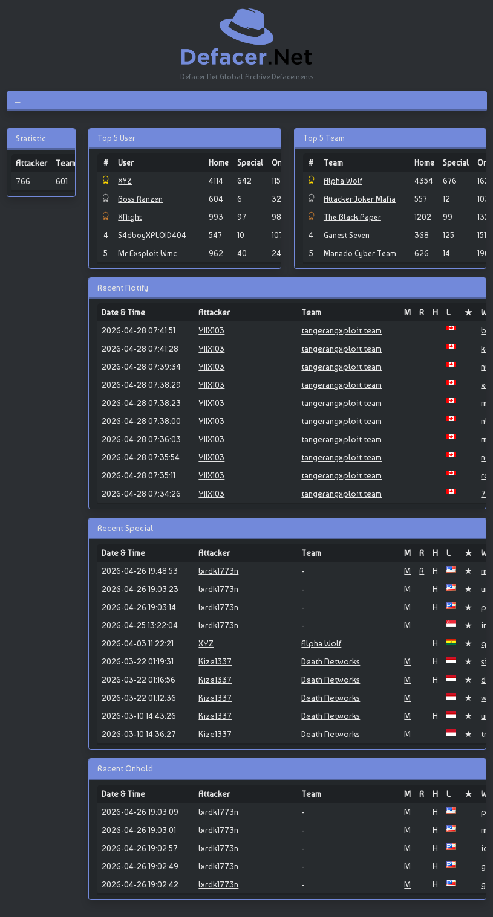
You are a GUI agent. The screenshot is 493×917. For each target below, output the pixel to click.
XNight (130, 217)
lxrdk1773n (218, 571)
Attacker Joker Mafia (360, 199)
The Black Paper (352, 217)
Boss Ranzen (140, 199)
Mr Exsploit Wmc (147, 253)
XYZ (125, 180)
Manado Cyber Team (360, 253)
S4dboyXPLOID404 (152, 235)
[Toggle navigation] (20, 100)
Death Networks (330, 661)
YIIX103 (211, 330)
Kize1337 (215, 661)
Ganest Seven (347, 235)
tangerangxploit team (341, 330)
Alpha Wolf (343, 180)
